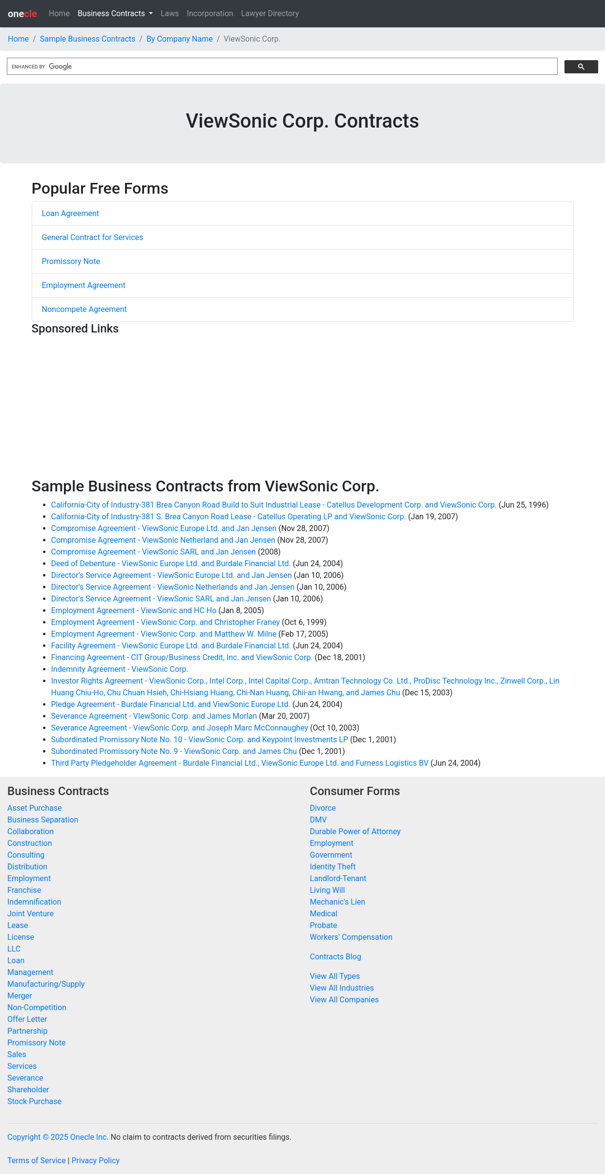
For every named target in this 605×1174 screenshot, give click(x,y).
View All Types (335, 976)
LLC (14, 948)
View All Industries (342, 988)
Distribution (27, 866)
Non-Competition (36, 1007)
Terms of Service (36, 1160)
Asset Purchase (34, 808)
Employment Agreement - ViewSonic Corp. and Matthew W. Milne (164, 634)
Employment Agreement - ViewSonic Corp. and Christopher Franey (165, 622)
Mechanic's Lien (338, 902)
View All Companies (344, 999)
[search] (281, 66)
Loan (15, 960)
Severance (25, 1078)
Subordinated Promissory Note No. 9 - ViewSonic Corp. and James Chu (174, 751)
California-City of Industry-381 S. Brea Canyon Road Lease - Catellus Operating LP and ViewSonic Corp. (228, 516)
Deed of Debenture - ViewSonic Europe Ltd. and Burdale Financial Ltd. (171, 563)
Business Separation (42, 819)
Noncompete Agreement (84, 309)
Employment (29, 878)
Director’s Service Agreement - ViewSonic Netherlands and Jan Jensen (173, 587)
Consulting (25, 855)
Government (331, 855)
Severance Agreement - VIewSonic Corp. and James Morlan (154, 716)
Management (30, 972)
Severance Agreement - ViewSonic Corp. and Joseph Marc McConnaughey (180, 727)
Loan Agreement (71, 213)
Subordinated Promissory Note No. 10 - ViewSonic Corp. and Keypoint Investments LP (199, 739)
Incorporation (210, 13)
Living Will (327, 890)
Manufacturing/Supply (46, 984)
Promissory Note (71, 261)
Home (59, 13)
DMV (318, 819)
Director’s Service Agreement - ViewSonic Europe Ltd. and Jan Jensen (171, 575)
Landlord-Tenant (338, 878)
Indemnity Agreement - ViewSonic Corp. (119, 669)
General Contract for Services (93, 237)
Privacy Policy (95, 1160)
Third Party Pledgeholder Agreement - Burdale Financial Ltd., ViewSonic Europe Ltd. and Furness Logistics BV (240, 763)
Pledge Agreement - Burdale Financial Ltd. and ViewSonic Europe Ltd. (171, 704)
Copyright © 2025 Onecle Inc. (58, 1137)
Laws (170, 13)
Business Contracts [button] (112, 13)
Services (22, 1066)
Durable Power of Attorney (355, 831)
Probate (323, 925)
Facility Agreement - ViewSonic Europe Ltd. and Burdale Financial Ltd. (171, 645)
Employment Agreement (83, 285)
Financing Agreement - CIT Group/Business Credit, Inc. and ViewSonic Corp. (182, 657)
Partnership (27, 1031)
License (20, 937)
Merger (19, 995)
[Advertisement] (303, 408)
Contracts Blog (335, 956)
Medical (323, 913)
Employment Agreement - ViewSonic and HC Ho (134, 610)
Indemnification (34, 902)
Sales (16, 1054)
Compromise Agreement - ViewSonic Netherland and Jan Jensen (163, 540)
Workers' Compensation (351, 937)
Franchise (24, 890)
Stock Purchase (34, 1101)
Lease (17, 925)
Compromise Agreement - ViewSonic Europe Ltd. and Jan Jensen (164, 528)
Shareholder (28, 1089)
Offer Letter (27, 1019)
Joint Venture (30, 913)
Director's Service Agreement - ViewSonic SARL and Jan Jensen (161, 598)
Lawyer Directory (270, 13)
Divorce (323, 808)
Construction (29, 843)
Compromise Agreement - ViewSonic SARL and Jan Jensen (153, 551)
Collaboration (30, 831)
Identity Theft (333, 866)
